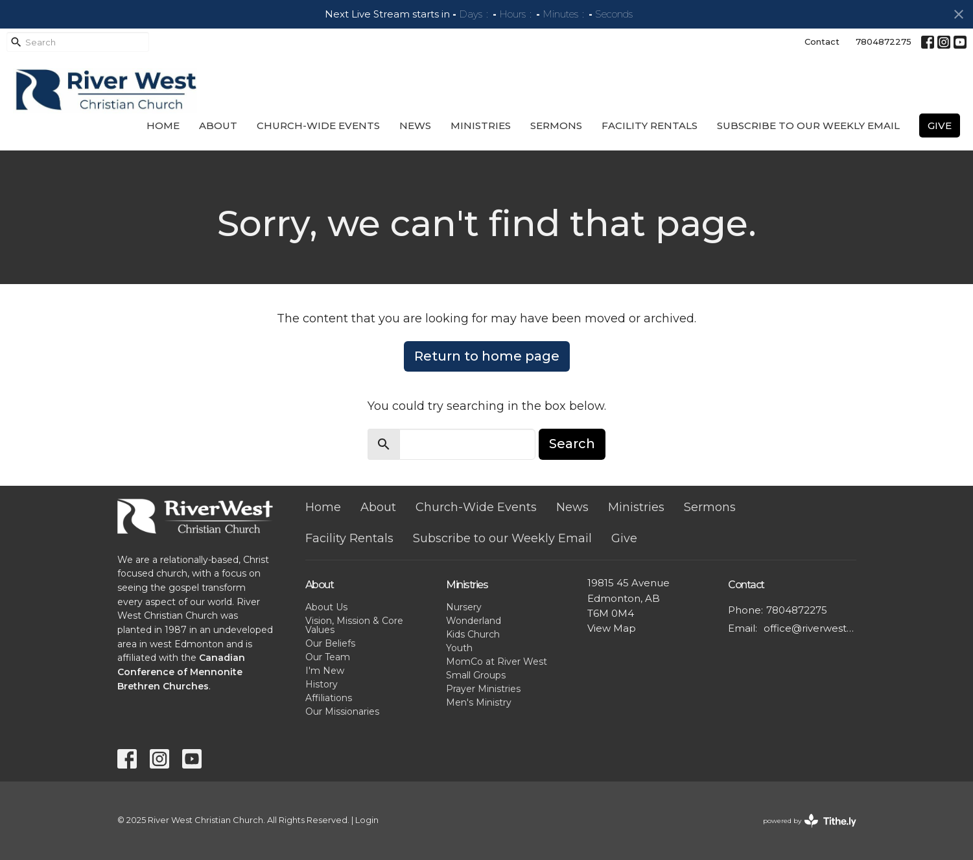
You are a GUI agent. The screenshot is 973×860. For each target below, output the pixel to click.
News (415, 125)
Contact (821, 41)
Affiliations (328, 698)
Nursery (464, 607)
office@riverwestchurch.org (810, 628)
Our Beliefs (330, 643)
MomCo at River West (496, 661)
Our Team (327, 657)
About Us (326, 607)
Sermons (556, 125)
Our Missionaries (342, 711)
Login (367, 820)
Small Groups (476, 675)
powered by (809, 820)
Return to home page (486, 356)
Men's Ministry (478, 702)
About (218, 125)
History (321, 684)
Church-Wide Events (318, 125)
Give (940, 125)
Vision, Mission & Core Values (354, 625)
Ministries (481, 125)
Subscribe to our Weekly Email (808, 125)
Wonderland (473, 621)
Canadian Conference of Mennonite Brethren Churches (181, 671)
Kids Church (473, 634)
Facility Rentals (650, 125)
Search (572, 443)
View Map (611, 628)
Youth (459, 648)
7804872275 (883, 41)
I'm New (324, 670)
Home (163, 125)
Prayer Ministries (483, 689)
